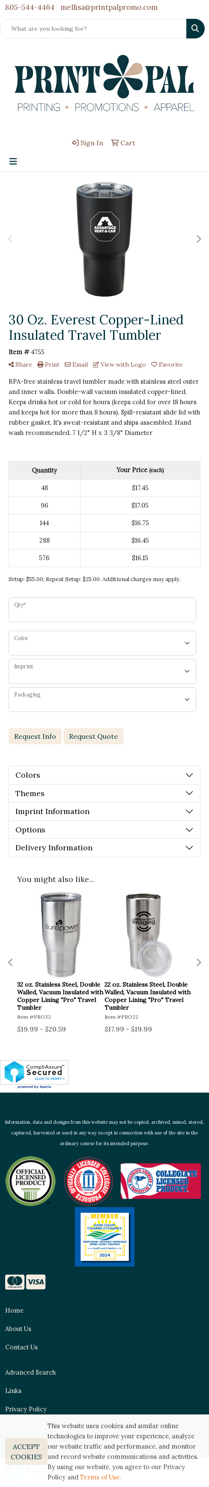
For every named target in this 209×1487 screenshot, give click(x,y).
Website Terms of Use (37, 1427)
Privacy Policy (26, 1409)
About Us (18, 1329)
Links (13, 1391)
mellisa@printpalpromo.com (109, 7)
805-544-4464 (29, 7)
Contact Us (21, 1347)
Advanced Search (30, 1372)
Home (14, 1310)
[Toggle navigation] (13, 162)
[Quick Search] (93, 28)
